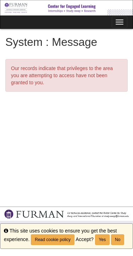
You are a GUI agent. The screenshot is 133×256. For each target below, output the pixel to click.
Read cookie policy (53, 239)
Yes (102, 239)
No (117, 239)
